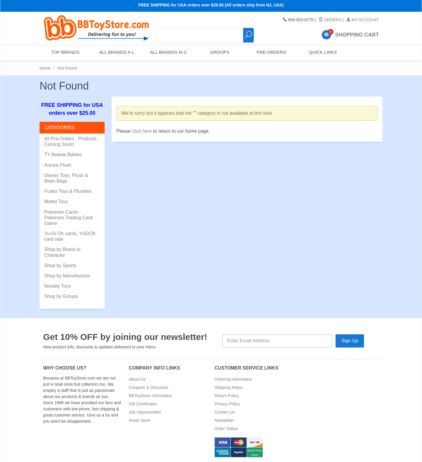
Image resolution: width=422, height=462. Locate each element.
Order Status (226, 428)
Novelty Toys (57, 286)
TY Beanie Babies (63, 154)
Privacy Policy (227, 404)
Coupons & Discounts (149, 387)
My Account (362, 20)
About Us (137, 379)
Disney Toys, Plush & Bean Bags (66, 178)
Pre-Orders (271, 52)
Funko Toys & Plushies (68, 191)
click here (142, 131)
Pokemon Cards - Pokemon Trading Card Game (68, 218)
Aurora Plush (58, 165)
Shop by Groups (61, 296)
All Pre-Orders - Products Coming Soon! (70, 141)
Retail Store (139, 420)
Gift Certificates (143, 404)
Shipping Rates (228, 387)
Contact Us (225, 412)
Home (45, 68)
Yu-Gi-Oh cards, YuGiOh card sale (70, 236)
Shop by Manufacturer (67, 275)
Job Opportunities (145, 412)
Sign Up (349, 340)
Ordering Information (233, 379)
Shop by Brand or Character (62, 252)
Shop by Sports (60, 265)
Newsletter (224, 420)
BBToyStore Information (150, 395)
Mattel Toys (56, 201)
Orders (330, 20)
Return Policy (227, 395)
